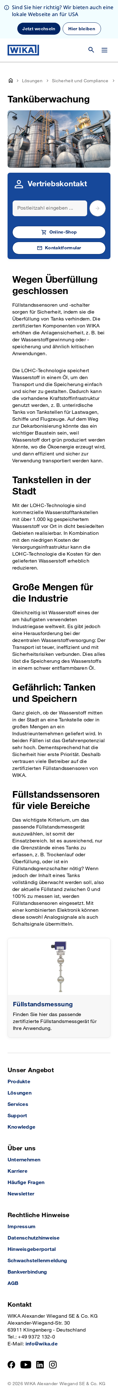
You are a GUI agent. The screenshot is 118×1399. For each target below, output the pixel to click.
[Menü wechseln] (104, 50)
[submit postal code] (97, 208)
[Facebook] (11, 1364)
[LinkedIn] (40, 1364)
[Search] (50, 208)
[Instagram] (53, 1364)
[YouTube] (25, 1364)
